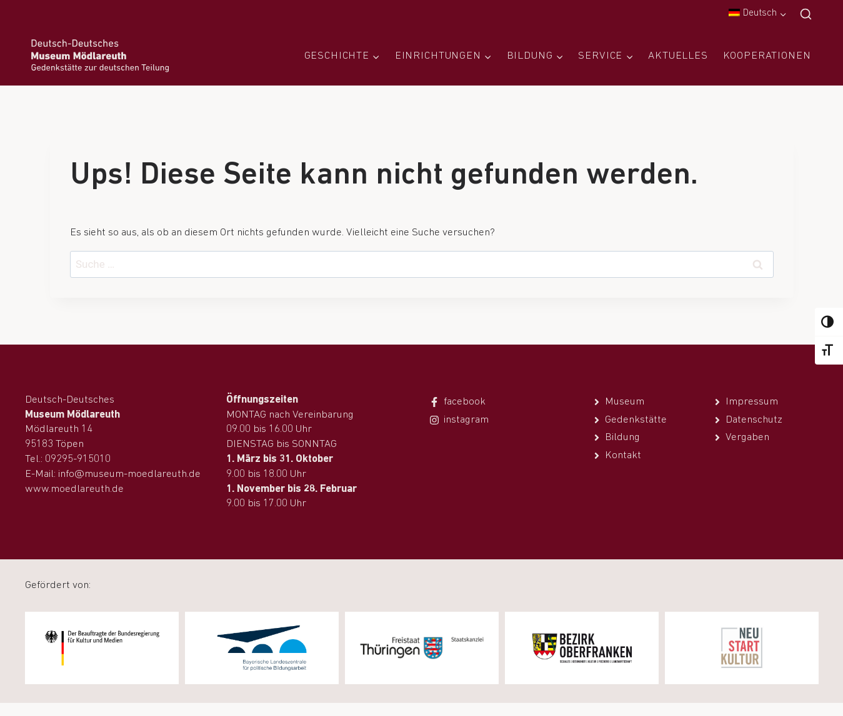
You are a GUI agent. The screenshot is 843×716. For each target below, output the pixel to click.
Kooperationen (767, 56)
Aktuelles (678, 56)
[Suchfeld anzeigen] (805, 14)
